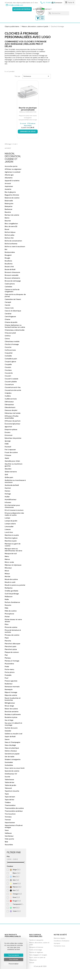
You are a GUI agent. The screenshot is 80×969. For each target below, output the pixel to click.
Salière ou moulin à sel (13, 734)
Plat (6, 655)
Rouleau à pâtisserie (13, 714)
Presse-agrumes (11, 681)
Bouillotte (8, 264)
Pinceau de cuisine (12, 635)
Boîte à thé (9, 238)
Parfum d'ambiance (12, 602)
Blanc (15, 873)
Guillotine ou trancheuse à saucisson (15, 481)
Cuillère (8, 396)
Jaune (15, 884)
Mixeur (7, 574)
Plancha (8, 641)
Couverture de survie (13, 390)
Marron (15, 887)
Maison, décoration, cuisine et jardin (13, 157)
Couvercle (9, 373)
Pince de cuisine (11, 627)
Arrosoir (8, 183)
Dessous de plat (11, 410)
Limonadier (9, 527)
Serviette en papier (12, 754)
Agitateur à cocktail (12, 172)
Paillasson (8, 597)
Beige (15, 870)
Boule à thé (9, 267)
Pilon (6, 624)
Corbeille (8, 356)
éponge (8, 441)
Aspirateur (9, 186)
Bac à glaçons (10, 192)
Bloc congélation (11, 224)
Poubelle (8, 675)
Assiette (8, 189)
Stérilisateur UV (11, 774)
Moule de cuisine (11, 579)
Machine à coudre (12, 535)
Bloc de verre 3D (11, 226)
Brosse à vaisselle (11, 275)
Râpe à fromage (11, 692)
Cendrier (8, 314)
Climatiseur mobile (12, 342)
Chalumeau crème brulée (14, 330)
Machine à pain (11, 541)
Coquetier (9, 353)
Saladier (8, 731)
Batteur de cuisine (12, 215)
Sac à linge (9, 720)
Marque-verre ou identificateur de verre (13, 550)
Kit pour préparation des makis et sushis (14, 514)
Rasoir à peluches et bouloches (13, 699)
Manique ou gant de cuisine (12, 545)
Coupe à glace (10, 362)
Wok (6, 842)
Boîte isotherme (11, 244)
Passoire (8, 605)
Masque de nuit (11, 554)
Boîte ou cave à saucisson (15, 247)
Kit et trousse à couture (14, 510)
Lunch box (9, 532)
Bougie (7, 258)
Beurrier (8, 221)
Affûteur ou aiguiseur (13, 169)
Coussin (8, 367)
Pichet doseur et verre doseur (13, 620)
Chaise (7, 319)
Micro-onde (9, 562)
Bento (7, 218)
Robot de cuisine (11, 709)
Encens (7, 432)
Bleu (14, 877)
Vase (6, 830)
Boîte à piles (9, 235)
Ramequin (9, 689)
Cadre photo (10, 284)
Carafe (7, 305)
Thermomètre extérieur (14, 811)
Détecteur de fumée (12, 413)
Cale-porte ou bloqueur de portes (15, 295)
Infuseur (8, 502)
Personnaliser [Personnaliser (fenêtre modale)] (14, 964)
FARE (7, 444)
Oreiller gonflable (11, 591)
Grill (6, 475)
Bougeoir (8, 255)
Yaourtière (9, 845)
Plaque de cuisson (12, 652)
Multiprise (8, 588)
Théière (8, 802)
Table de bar (9, 782)
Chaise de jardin (11, 322)
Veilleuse (8, 833)
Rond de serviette (11, 712)
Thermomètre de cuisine (14, 808)
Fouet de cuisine (11, 452)
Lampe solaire (10, 524)
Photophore (9, 614)
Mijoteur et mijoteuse (13, 565)
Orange (15, 894)
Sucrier (7, 777)
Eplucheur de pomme (13, 438)
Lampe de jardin (11, 521)
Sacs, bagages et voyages (38, 955)
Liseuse (8, 529)
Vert (14, 908)
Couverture (9, 384)
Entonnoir (8, 435)
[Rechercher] (58, 13)
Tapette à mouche (12, 791)
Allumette (8, 178)
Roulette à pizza (11, 717)
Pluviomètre (9, 664)
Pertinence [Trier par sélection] (37, 76)
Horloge (8, 494)
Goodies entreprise (22, 9)
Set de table (9, 757)
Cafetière (8, 287)
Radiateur (8, 684)
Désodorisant (10, 407)
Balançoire (9, 204)
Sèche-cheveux (11, 751)
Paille (7, 599)
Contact (48, 9)
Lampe (7, 518)
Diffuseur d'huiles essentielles (11, 417)
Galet (7, 458)
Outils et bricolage (35, 950)
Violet (15, 911)
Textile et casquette (36, 940)
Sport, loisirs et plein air (37, 957)
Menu (7, 556)
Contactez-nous (59, 946)
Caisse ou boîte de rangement (12, 291)
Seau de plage (10, 745)
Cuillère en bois (11, 399)
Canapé (8, 302)
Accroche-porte (11, 166)
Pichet (7, 617)
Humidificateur (10, 500)
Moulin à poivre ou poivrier (15, 585)
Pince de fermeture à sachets (13, 631)
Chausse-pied (10, 333)
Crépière (8, 393)
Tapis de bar (9, 800)
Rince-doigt (9, 706)
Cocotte (8, 347)
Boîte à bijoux (10, 232)
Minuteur (8, 568)
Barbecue (8, 209)
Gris (14, 880)
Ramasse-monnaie (12, 687)
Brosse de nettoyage (13, 281)
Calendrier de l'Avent (13, 299)
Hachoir (8, 488)
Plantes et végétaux (36, 952)
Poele (7, 667)
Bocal (7, 229)
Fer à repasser (10, 450)
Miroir (7, 571)
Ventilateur (9, 836)
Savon (7, 739)
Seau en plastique (12, 748)
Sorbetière (9, 765)
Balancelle (9, 201)
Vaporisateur (10, 823)
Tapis (7, 794)
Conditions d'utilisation (61, 941)
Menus (7, 559)
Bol (6, 249)
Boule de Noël (10, 269)
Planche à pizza (11, 649)
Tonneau (8, 817)
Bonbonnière (10, 252)
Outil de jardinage (12, 594)
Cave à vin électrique (13, 311)
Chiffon (8, 336)
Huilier (7, 497)
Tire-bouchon (10, 814)
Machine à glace (11, 538)
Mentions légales (59, 938)
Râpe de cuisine (11, 695)
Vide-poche (9, 839)
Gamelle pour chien (12, 461)
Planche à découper (12, 644)
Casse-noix (9, 308)
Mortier (7, 576)
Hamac (7, 491)
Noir (14, 890)
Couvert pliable (11, 382)
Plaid (6, 638)
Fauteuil (8, 447)
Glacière (8, 469)
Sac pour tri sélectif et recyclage (13, 724)
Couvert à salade (11, 379)
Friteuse (8, 455)
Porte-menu (9, 669)
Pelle (6, 608)
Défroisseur (9, 402)
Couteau (8, 370)
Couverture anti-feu (13, 387)
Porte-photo (10, 672)
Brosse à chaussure (12, 272)
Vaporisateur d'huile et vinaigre (14, 826)
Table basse (9, 780)
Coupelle (8, 364)
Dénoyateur (9, 405)
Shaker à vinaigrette (12, 759)
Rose (15, 897)
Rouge (15, 901)
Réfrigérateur (10, 703)
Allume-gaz (9, 175)
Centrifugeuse (10, 317)
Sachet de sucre (11, 728)
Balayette (8, 206)
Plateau (8, 658)
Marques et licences (36, 947)
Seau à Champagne (12, 742)
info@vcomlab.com (16, 5)
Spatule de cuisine (12, 771)
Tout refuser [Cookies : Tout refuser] (13, 959)
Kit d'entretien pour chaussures (12, 506)
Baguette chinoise (12, 195)
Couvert (8, 376)
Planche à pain (10, 646)
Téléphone (33, 960)
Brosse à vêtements (12, 278)
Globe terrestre (11, 472)
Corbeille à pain (11, 359)
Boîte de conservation (13, 241)
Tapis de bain (10, 797)
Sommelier (9, 762)
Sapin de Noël (10, 737)
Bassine (8, 212)
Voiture (31, 962)
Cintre (7, 339)
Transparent (17, 904)
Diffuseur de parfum (12, 421)
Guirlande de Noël (12, 485)
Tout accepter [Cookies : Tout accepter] (13, 955)
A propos (37, 9)
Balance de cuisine (12, 198)
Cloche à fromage (12, 344)
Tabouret (8, 788)
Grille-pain (9, 477)
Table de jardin (10, 785)
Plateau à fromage (12, 661)
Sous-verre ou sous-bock (14, 768)
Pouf (6, 678)
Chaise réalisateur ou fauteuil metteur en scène (15, 326)
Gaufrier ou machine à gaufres (13, 465)
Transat (8, 820)
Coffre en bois (10, 350)
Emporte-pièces (11, 430)
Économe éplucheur (12, 424)
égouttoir (8, 427)
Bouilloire (8, 261)
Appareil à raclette (12, 181)
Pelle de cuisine (10, 611)
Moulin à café (10, 582)
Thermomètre (10, 805)
